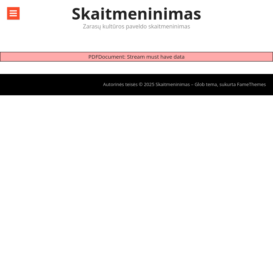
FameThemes (251, 84)
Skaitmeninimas (136, 13)
